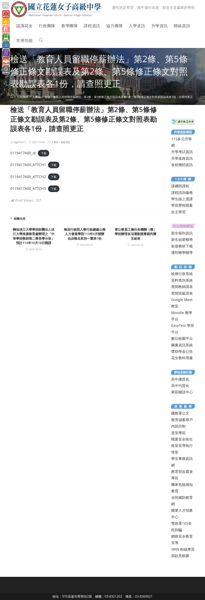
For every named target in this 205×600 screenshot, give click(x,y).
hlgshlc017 (19, 142)
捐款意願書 (180, 555)
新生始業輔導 (182, 239)
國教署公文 (180, 413)
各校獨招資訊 (182, 164)
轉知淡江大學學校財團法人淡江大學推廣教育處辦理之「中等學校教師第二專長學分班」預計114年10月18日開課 (33, 236)
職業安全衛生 (182, 439)
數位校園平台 (182, 338)
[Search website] (41, 40)
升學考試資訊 (182, 151)
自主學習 (178, 211)
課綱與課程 (180, 185)
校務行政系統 (182, 273)
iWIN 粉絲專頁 (182, 549)
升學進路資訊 (182, 158)
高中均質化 (180, 385)
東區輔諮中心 (182, 392)
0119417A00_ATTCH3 (28, 188)
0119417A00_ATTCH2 (28, 176)
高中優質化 (180, 379)
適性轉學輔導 (182, 252)
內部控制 (178, 426)
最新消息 (65, 142)
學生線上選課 (182, 198)
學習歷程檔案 (182, 205)
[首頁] (11, 97)
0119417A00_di (23, 152)
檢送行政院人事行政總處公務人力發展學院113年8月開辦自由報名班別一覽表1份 (85, 234)
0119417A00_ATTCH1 (28, 164)
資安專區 (178, 432)
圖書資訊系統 (182, 345)
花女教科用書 (182, 357)
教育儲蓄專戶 (182, 419)
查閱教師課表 (182, 286)
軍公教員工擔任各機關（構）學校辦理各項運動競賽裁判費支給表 (135, 234)
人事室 (54, 142)
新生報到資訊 (182, 233)
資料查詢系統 (182, 280)
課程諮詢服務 (182, 192)
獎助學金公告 (182, 351)
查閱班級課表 (182, 293)
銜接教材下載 (182, 246)
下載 (43, 153)
